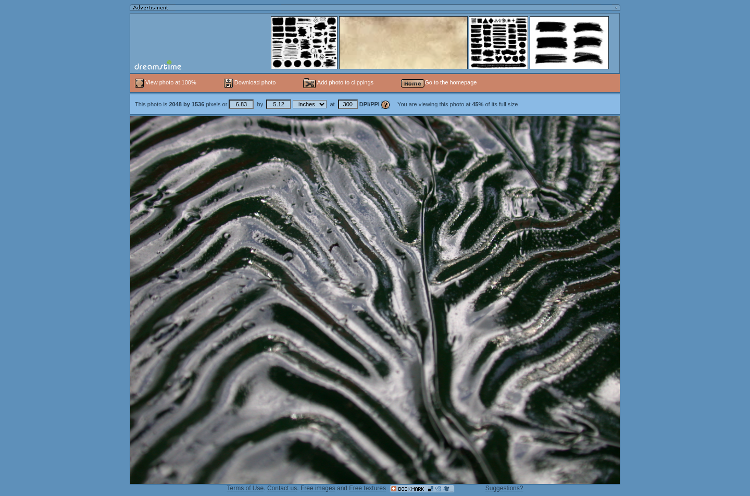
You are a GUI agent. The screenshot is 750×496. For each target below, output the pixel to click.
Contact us (282, 488)
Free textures (367, 488)
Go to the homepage (439, 82)
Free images (318, 488)
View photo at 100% (166, 82)
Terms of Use (245, 488)
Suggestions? (504, 488)
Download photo (250, 82)
